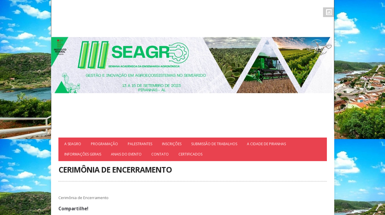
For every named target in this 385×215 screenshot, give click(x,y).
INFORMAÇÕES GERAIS (82, 154)
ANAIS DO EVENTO (126, 154)
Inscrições (171, 143)
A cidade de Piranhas (266, 143)
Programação (104, 143)
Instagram (329, 12)
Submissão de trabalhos (214, 143)
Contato (160, 154)
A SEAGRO (72, 143)
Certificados (190, 154)
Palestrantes (140, 143)
